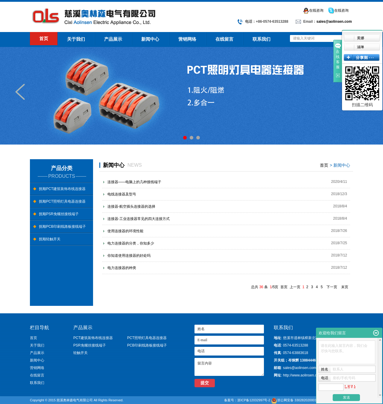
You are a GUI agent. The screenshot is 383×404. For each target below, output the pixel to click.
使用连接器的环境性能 (125, 231)
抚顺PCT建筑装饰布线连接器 (62, 189)
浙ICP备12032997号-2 (254, 400)
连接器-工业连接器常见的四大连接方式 (138, 219)
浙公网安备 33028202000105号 (305, 400)
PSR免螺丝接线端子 (89, 345)
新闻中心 (150, 39)
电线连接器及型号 (121, 194)
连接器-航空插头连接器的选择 (131, 206)
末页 (344, 287)
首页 (43, 38)
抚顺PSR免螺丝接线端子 (59, 214)
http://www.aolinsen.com (302, 375)
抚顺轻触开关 (49, 239)
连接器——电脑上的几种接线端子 (134, 182)
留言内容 (229, 367)
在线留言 (224, 39)
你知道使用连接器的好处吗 (129, 255)
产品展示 (113, 39)
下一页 (331, 287)
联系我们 (261, 39)
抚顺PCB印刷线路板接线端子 (62, 226)
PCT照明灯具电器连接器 (147, 338)
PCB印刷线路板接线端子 (147, 345)
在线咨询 (313, 10)
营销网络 (187, 39)
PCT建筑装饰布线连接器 (93, 338)
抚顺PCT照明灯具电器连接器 (62, 201)
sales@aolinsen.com (334, 21)
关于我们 (76, 39)
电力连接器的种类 (121, 268)
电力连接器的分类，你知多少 (130, 243)
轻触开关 (80, 353)
